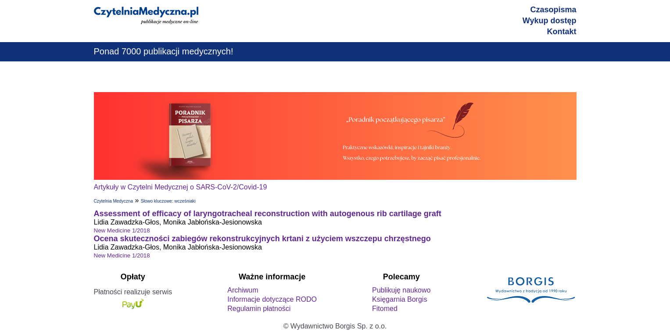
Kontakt (562, 31)
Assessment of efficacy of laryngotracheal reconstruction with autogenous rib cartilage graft (267, 213)
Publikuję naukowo (401, 290)
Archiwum (242, 290)
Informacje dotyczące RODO (272, 299)
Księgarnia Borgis (399, 299)
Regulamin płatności (258, 308)
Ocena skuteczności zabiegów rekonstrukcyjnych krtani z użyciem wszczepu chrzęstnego (262, 238)
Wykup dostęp (550, 20)
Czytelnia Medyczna (113, 201)
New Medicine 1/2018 (122, 230)
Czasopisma (553, 9)
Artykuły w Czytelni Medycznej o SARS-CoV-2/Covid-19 (180, 187)
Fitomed (385, 308)
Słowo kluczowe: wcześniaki (168, 201)
